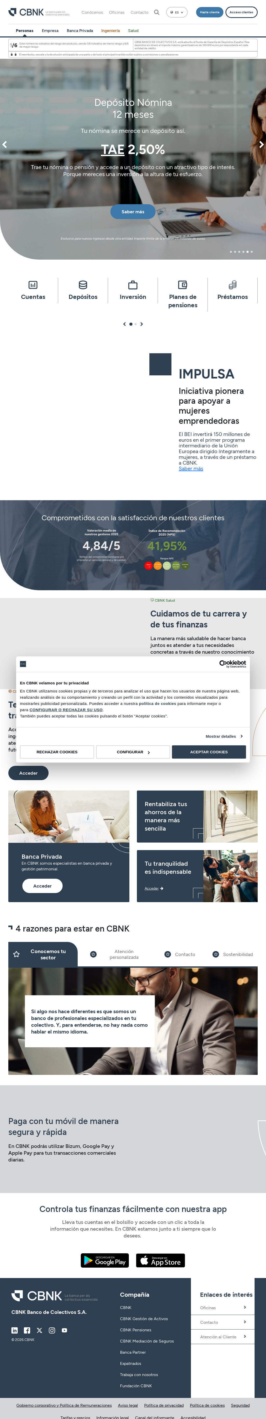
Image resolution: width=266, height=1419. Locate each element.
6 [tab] (252, 252)
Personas (25, 30)
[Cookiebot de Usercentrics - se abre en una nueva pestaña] (223, 664)
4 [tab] (243, 252)
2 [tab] (235, 252)
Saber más (191, 468)
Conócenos (92, 12)
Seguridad (240, 1405)
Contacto (139, 12)
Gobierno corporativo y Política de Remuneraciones (64, 1405)
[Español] (177, 12)
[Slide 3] (180, 954)
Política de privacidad (164, 1405)
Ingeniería (110, 30)
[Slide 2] (118, 954)
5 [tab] (248, 252)
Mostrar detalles (221, 736)
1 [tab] (231, 252)
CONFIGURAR (133, 752)
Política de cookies (207, 1405)
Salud (133, 30)
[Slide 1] (43, 954)
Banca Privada (80, 30)
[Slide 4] (233, 954)
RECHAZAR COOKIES (57, 752)
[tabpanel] (133, 148)
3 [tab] (239, 252)
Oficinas (116, 12)
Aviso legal (128, 1405)
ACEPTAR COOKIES (209, 752)
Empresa (50, 30)
